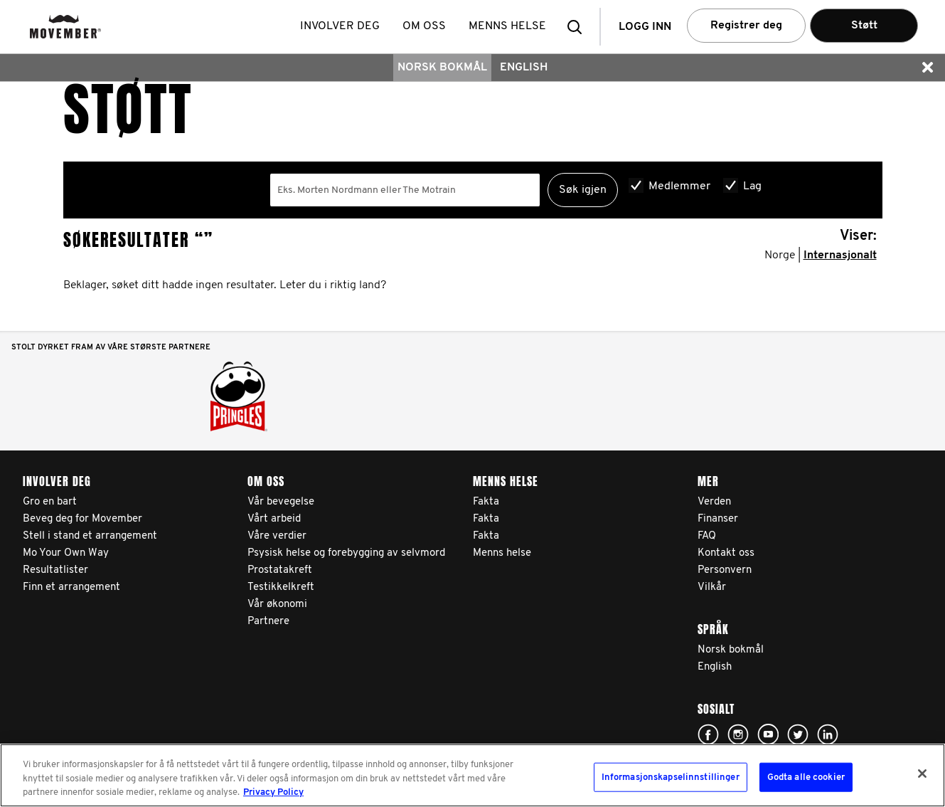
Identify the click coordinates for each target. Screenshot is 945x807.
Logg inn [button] (645, 27)
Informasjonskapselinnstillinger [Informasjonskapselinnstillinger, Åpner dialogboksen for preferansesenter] (671, 776)
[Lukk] (922, 773)
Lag (752, 186)
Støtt (864, 25)
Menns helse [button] (507, 26)
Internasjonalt (840, 255)
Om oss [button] (424, 26)
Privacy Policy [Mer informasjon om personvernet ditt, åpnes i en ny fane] (273, 792)
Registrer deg (746, 25)
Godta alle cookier (806, 776)
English (524, 67)
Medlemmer (679, 186)
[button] (578, 26)
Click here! (708, 734)
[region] (472, 775)
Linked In (827, 734)
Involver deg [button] (340, 26)
